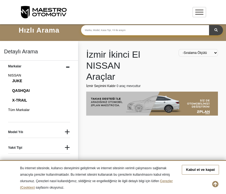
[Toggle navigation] (199, 12)
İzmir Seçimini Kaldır (101, 86)
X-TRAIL (19, 100)
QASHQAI (21, 90)
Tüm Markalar (19, 110)
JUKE (17, 81)
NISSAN (14, 75)
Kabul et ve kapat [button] (200, 170)
